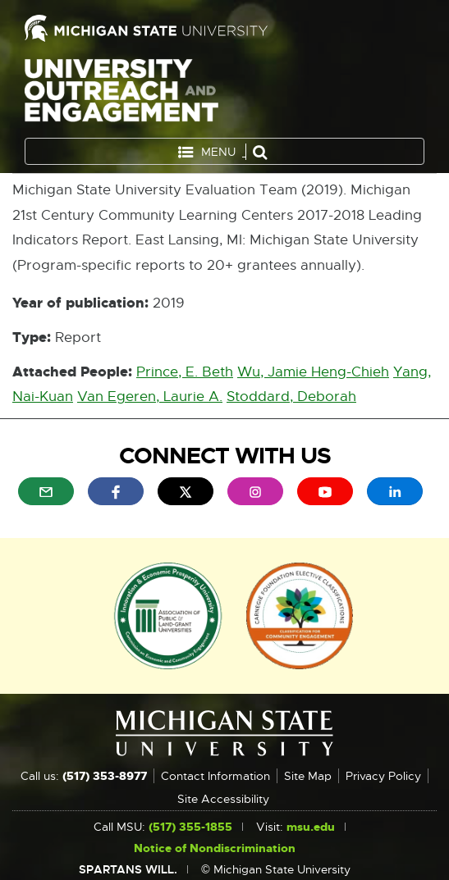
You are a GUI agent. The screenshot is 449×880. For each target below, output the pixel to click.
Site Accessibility (223, 798)
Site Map (308, 775)
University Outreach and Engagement (121, 94)
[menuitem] (46, 491)
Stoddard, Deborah (291, 396)
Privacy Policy (383, 775)
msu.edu (310, 826)
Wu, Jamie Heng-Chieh (313, 372)
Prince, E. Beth (184, 372)
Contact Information (215, 775)
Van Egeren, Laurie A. (149, 396)
